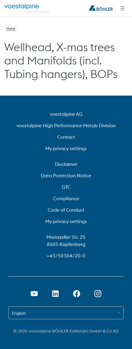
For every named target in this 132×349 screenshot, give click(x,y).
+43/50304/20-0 (66, 256)
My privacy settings (66, 148)
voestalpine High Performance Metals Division (66, 125)
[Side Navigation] (122, 8)
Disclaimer (66, 164)
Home (10, 28)
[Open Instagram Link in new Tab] (98, 293)
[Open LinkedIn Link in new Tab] (55, 293)
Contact (66, 137)
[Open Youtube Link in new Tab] (34, 293)
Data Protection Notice (66, 176)
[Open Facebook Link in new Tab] (76, 293)
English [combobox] (19, 313)
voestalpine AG (66, 114)
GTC (66, 187)
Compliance (66, 198)
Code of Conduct (66, 210)
